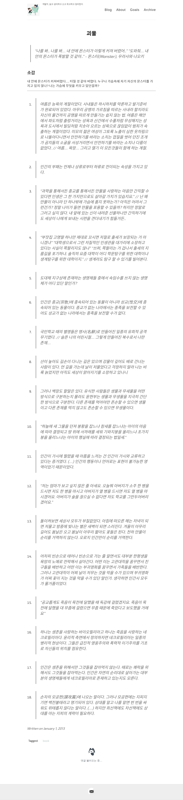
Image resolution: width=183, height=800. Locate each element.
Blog (108, 10)
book (46, 740)
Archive (150, 10)
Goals (134, 10)
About (121, 10)
